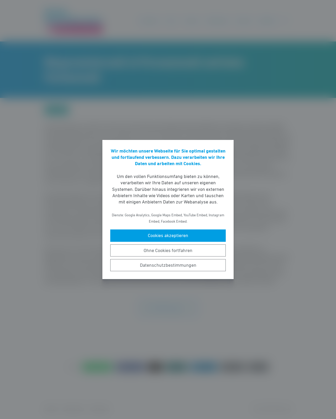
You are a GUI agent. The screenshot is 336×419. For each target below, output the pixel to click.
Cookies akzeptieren (168, 235)
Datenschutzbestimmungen (168, 265)
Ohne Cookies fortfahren (168, 250)
